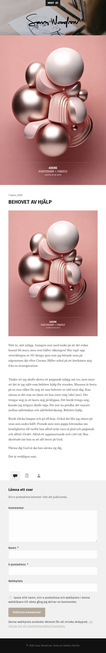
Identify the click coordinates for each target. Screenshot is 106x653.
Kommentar (16, 508)
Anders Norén (71, 645)
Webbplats (15, 581)
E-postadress (18, 564)
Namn (13, 548)
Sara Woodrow (43, 645)
